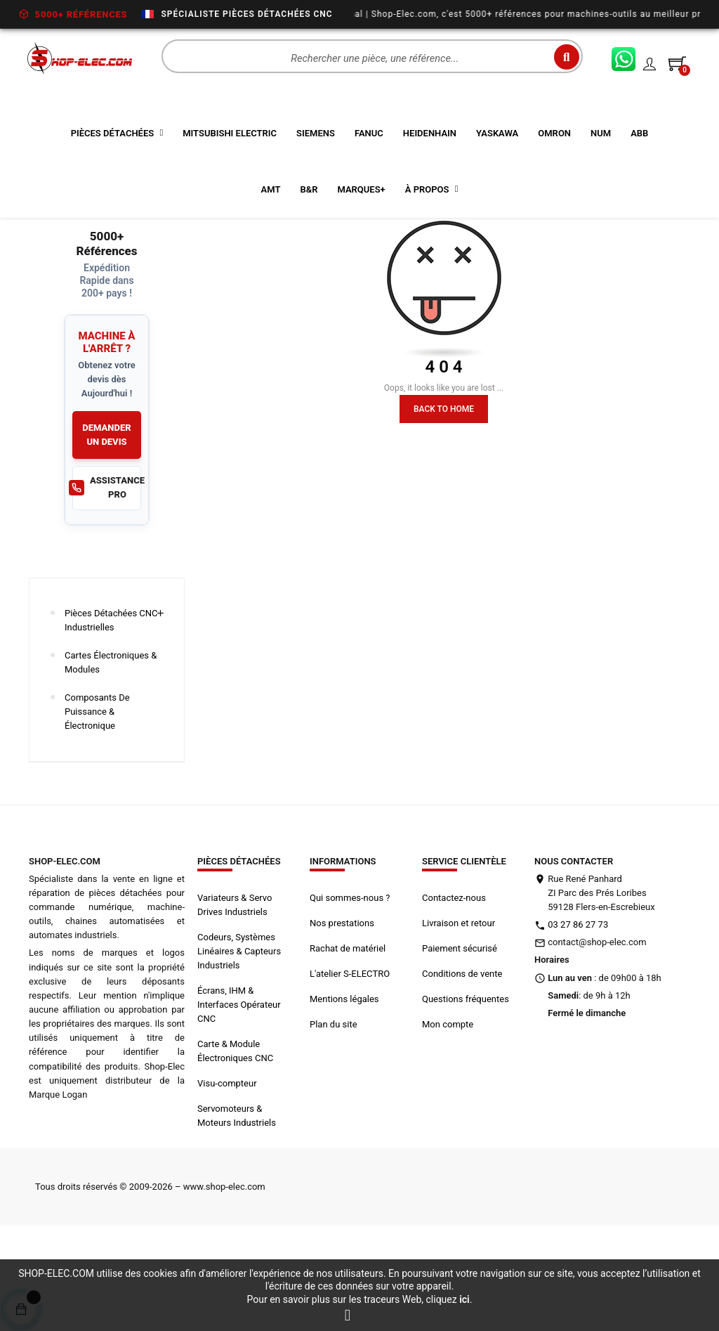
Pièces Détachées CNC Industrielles (111, 720)
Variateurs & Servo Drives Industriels (234, 1004)
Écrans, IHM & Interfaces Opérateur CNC (239, 1104)
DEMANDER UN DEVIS (106, 534)
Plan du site (333, 1124)
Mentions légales (344, 1098)
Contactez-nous (454, 997)
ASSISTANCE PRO (106, 588)
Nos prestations (342, 1023)
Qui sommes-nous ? (350, 997)
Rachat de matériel (347, 1048)
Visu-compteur (227, 1183)
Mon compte (447, 1124)
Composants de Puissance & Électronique (97, 811)
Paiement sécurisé (459, 1048)
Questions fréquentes (465, 1098)
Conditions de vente (462, 1073)
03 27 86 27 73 (578, 1025)
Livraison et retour (458, 1023)
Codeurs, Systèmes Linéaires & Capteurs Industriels (239, 1051)
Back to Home (444, 509)
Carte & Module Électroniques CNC (235, 1150)
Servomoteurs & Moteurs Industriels (236, 1215)
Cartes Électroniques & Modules (111, 762)
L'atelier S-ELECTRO (350, 1073)
